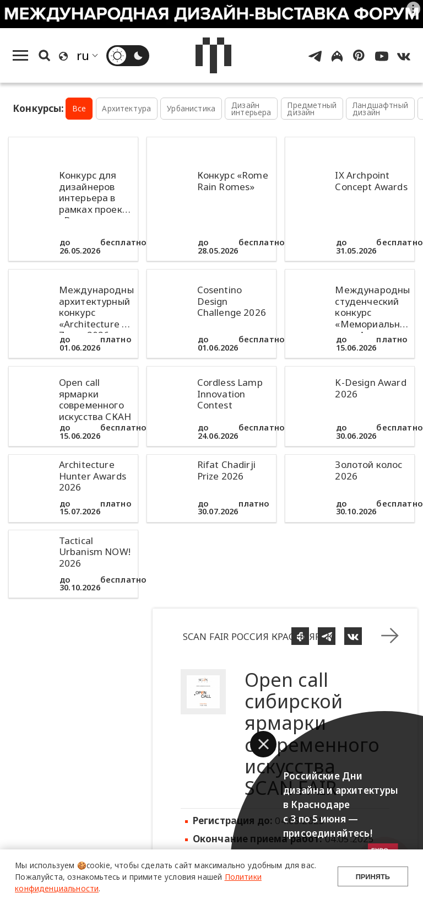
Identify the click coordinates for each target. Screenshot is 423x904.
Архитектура (126, 108)
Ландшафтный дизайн (380, 109)
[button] (263, 744)
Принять (373, 877)
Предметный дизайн (312, 109)
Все (79, 108)
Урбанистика (191, 108)
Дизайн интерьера (251, 109)
